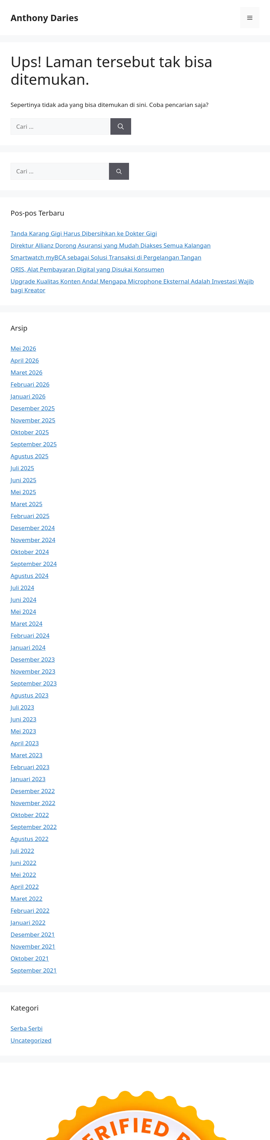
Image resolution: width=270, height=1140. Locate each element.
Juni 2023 (23, 719)
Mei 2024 (23, 611)
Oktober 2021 (30, 958)
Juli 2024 (22, 588)
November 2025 (33, 420)
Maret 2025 (27, 504)
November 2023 (33, 671)
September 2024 (34, 564)
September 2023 (34, 683)
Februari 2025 (30, 516)
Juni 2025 (23, 480)
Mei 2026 (23, 348)
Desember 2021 (33, 934)
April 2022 (25, 887)
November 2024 (33, 540)
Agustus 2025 (30, 456)
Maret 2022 (27, 898)
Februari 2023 (30, 767)
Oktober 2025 (30, 432)
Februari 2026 (30, 384)
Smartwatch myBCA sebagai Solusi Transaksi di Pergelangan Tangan (106, 257)
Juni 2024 (23, 600)
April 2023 (25, 743)
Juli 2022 (22, 851)
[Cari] (120, 126)
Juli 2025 (22, 468)
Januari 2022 (28, 922)
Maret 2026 (27, 372)
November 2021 (33, 946)
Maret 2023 (27, 755)
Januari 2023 (28, 779)
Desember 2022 (33, 791)
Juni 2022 (23, 863)
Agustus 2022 (30, 839)
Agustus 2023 (30, 695)
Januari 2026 (28, 396)
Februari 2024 (30, 635)
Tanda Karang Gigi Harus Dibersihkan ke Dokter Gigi (84, 233)
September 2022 (34, 827)
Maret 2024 (27, 623)
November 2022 (33, 803)
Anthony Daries (44, 18)
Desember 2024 (33, 528)
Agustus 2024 (30, 576)
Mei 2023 (23, 731)
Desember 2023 (33, 659)
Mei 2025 (23, 492)
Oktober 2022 (30, 815)
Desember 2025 (33, 408)
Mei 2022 (23, 875)
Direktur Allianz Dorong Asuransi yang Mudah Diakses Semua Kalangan (111, 245)
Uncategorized (31, 1040)
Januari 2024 (28, 647)
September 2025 (34, 444)
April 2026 (25, 360)
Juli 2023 (22, 707)
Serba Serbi (27, 1028)
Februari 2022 (30, 910)
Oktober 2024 (30, 552)
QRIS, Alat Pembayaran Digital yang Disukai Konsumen (87, 269)
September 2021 (34, 970)
